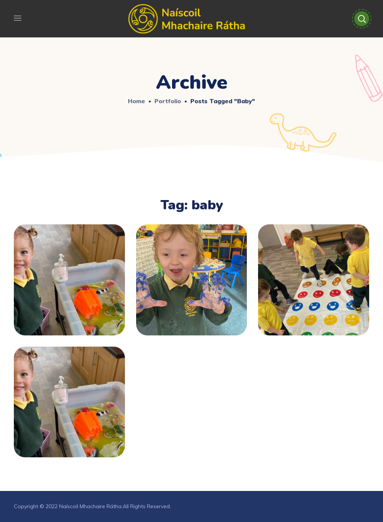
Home (136, 101)
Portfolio (167, 101)
